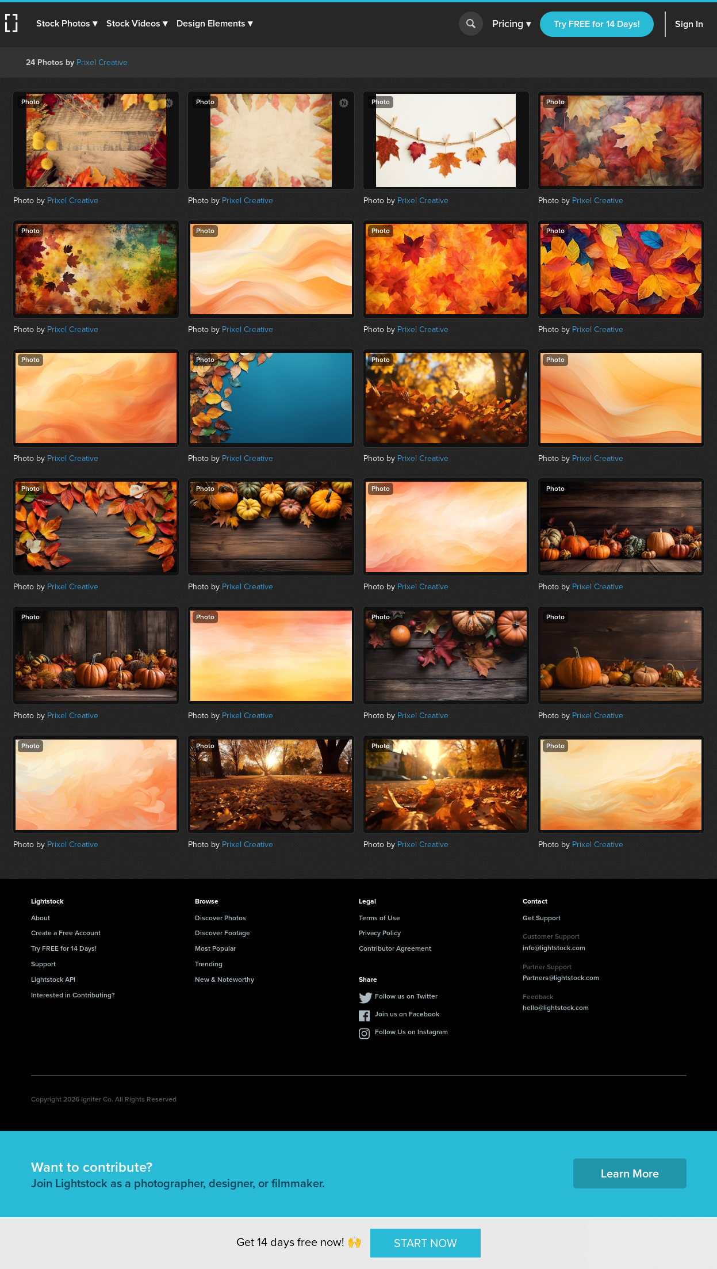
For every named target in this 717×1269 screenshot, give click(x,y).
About (40, 918)
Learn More (630, 1173)
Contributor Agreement (395, 948)
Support (43, 964)
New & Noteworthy (224, 979)
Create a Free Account (66, 933)
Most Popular (215, 948)
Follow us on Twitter (406, 996)
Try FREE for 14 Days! (597, 24)
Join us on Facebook (407, 1014)
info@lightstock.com (554, 948)
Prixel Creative (102, 62)
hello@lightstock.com (556, 1008)
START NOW (425, 1242)
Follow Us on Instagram (411, 1032)
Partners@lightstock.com (561, 978)
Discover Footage (222, 933)
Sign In (689, 24)
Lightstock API (53, 979)
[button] (67, 23)
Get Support (542, 918)
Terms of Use (379, 918)
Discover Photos (220, 918)
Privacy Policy (380, 933)
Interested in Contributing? (73, 995)
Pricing (511, 24)
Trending (209, 964)
